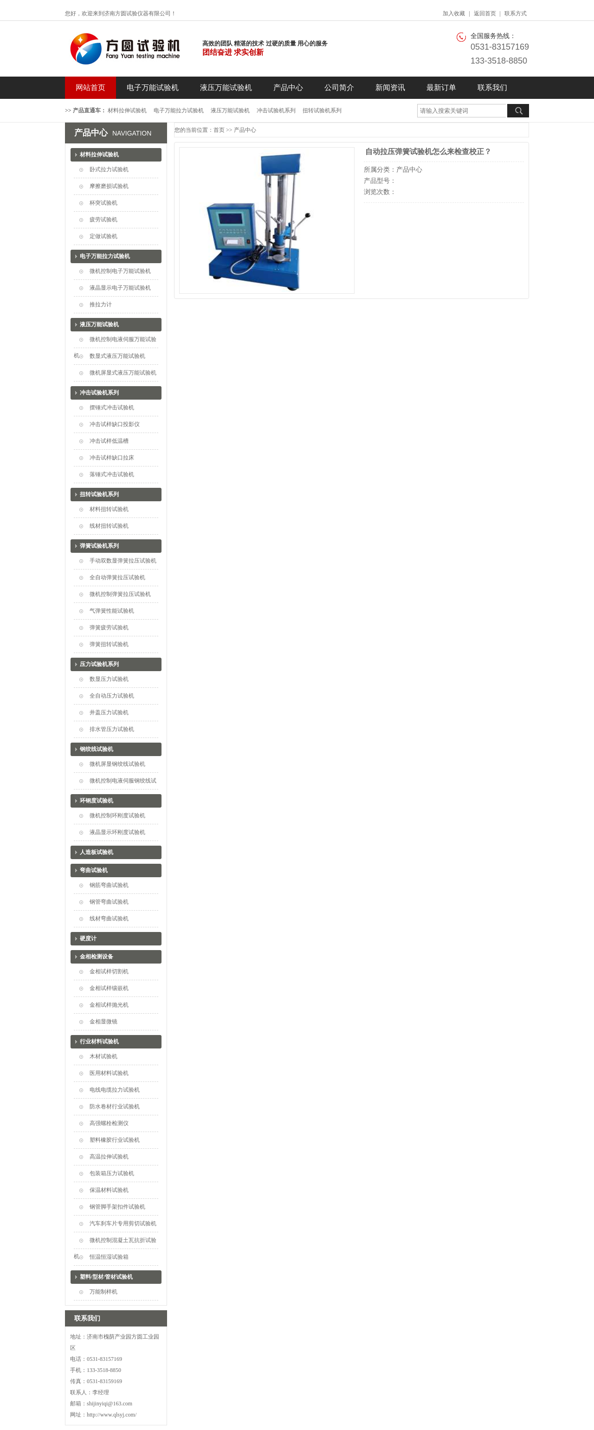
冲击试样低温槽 (109, 441)
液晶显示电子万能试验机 (120, 288)
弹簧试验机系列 (99, 546)
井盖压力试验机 (109, 712)
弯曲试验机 (94, 870)
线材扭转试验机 (109, 526)
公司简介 (339, 87)
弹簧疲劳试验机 (109, 627)
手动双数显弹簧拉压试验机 (123, 560)
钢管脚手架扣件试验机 (117, 1207)
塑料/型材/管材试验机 (106, 1277)
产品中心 (288, 87)
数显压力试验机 (109, 679)
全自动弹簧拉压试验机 (117, 577)
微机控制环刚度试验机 (117, 815)
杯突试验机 (103, 203)
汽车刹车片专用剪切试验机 (123, 1223)
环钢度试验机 (96, 800)
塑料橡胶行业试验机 (115, 1140)
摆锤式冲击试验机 (112, 407)
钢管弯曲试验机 (109, 902)
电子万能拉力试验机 (179, 110)
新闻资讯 (390, 87)
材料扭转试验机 (109, 509)
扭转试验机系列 (322, 110)
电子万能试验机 (153, 87)
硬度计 (88, 938)
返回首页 (485, 13)
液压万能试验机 (226, 87)
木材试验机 (103, 1056)
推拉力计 (101, 304)
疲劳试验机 (103, 219)
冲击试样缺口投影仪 (115, 424)
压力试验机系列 (99, 664)
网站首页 (90, 87)
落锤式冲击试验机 (112, 474)
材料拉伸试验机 (127, 110)
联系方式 (515, 13)
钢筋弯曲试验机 (109, 885)
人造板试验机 (96, 852)
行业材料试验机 (99, 1041)
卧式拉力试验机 (109, 169)
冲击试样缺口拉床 (112, 457)
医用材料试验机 (109, 1073)
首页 (219, 130)
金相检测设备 (96, 956)
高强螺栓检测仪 (109, 1123)
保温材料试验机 (109, 1190)
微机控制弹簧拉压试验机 (120, 594)
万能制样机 (103, 1291)
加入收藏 (454, 13)
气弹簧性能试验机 (112, 611)
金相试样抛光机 (109, 1005)
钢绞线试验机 (96, 749)
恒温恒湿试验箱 (109, 1257)
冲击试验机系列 (276, 110)
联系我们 (492, 87)
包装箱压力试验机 (112, 1173)
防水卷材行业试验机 (115, 1106)
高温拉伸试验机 (109, 1156)
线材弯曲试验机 (109, 918)
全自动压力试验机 (112, 695)
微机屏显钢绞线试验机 (117, 764)
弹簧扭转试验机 (109, 644)
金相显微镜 (103, 1021)
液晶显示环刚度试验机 (117, 832)
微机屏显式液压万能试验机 (123, 372)
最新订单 (441, 87)
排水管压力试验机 (112, 729)
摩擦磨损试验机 (109, 186)
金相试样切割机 (109, 971)
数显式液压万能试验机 (117, 356)
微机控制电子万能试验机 (120, 271)
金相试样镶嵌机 (109, 988)
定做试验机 (103, 236)
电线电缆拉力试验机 (115, 1090)
